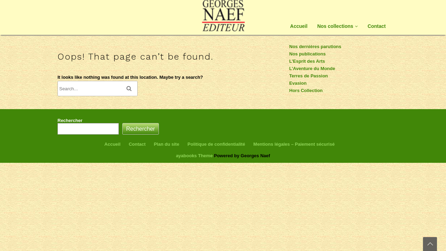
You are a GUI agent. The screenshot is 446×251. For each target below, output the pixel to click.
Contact (377, 26)
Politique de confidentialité (216, 144)
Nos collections (335, 26)
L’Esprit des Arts (307, 61)
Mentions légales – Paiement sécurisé (293, 144)
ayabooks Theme (195, 155)
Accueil (299, 26)
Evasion (298, 83)
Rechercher (70, 120)
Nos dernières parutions (315, 46)
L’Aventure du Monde (312, 68)
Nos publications (307, 53)
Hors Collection (306, 90)
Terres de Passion (308, 75)
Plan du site (166, 144)
